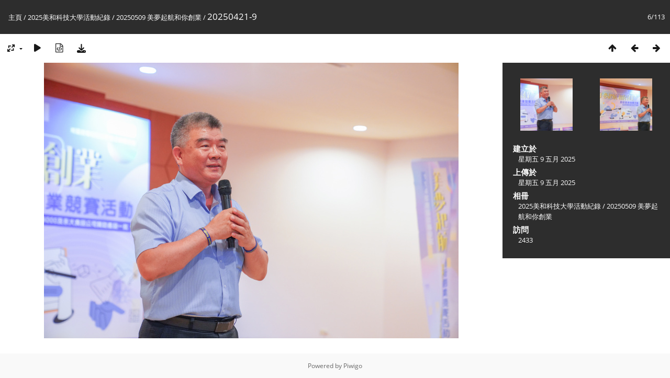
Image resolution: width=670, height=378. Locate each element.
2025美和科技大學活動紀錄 (69, 17)
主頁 (15, 17)
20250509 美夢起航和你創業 (159, 17)
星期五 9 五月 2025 (546, 159)
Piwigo (352, 365)
